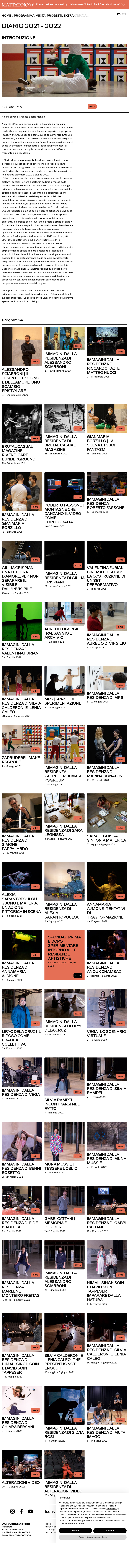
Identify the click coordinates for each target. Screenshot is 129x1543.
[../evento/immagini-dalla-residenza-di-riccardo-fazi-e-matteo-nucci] (107, 341)
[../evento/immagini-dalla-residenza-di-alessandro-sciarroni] (64, 338)
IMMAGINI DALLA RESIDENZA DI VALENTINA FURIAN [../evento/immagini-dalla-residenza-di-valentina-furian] (20, 648)
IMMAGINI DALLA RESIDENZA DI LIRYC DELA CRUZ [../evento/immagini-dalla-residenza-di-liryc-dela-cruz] (63, 1025)
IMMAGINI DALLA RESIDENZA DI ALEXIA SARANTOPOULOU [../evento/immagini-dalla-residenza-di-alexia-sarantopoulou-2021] (62, 910)
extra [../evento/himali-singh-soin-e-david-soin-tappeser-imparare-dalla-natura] (120, 1274)
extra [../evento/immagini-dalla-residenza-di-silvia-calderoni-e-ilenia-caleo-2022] (120, 1337)
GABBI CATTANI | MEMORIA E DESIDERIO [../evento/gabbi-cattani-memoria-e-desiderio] (59, 1222)
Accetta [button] (110, 1530)
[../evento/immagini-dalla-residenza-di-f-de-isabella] (22, 1200)
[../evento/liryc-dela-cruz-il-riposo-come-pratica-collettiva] (22, 1008)
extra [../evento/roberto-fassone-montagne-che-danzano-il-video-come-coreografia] (78, 497)
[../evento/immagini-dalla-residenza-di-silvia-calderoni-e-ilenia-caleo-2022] (107, 1327)
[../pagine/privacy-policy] (53, 1526)
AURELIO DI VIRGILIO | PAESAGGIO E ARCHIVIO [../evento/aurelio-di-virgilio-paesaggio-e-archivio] (63, 633)
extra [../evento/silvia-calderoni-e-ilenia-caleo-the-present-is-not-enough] (78, 1347)
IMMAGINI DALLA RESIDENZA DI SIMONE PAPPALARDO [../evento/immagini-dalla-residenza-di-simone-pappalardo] (18, 842)
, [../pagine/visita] (40, 15)
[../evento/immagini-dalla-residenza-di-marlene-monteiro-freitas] (22, 1259)
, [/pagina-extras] (68, 15)
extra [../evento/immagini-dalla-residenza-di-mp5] (120, 685)
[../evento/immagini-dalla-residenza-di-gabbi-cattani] (107, 1200)
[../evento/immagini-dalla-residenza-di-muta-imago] (107, 1404)
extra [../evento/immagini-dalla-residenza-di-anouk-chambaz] (120, 955)
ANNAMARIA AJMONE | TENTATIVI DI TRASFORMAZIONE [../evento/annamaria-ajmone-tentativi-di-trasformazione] (106, 910)
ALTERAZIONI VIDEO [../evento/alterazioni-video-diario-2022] (21, 1482)
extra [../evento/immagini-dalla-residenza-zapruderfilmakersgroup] (78, 759)
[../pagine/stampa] (53, 1523)
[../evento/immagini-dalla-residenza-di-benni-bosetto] (22, 1140)
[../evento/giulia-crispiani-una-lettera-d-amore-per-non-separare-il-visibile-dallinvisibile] (22, 552)
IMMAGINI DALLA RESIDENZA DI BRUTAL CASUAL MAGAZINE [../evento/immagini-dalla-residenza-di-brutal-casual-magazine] (60, 442)
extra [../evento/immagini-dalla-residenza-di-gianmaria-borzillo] (35, 506)
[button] (123, 4)
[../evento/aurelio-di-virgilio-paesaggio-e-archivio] (64, 613)
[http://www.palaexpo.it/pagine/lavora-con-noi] (53, 1532)
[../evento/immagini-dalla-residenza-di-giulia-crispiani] (64, 555)
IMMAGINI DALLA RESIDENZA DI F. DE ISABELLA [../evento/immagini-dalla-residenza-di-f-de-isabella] (20, 1222)
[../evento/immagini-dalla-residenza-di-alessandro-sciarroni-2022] (64, 1254)
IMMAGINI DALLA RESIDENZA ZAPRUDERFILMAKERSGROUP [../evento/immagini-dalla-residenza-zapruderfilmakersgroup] (63, 773)
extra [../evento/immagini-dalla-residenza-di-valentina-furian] (35, 636)
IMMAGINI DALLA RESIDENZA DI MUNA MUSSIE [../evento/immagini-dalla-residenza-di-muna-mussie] (106, 1158)
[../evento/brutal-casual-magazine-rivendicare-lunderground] (22, 423)
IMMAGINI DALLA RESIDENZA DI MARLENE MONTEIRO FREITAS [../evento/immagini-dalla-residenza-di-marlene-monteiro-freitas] (20, 1289)
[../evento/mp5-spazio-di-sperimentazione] (64, 680)
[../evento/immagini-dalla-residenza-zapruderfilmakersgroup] (64, 744)
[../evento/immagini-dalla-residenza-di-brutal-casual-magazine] (64, 418)
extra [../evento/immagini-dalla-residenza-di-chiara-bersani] (35, 1410)
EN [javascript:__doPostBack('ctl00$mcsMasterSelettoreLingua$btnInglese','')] (124, 14)
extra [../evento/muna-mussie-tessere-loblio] (78, 1156)
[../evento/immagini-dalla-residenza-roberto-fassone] (107, 483)
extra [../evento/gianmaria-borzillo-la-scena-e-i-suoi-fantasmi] (120, 428)
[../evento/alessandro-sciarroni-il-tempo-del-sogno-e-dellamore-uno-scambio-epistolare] (22, 346)
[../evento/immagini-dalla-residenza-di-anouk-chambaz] (107, 944)
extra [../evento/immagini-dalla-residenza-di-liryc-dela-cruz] (78, 1013)
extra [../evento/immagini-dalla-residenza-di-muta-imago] (120, 1420)
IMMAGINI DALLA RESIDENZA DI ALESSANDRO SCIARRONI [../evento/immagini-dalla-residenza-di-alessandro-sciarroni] (60, 360)
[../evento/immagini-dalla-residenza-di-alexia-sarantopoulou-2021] (64, 881)
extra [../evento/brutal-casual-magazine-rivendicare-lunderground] (35, 438)
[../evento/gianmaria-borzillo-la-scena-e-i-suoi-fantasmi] (107, 418)
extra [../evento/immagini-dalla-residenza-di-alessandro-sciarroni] (78, 345)
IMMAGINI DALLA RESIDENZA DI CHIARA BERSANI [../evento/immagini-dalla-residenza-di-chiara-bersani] (18, 1422)
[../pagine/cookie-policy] (53, 1529)
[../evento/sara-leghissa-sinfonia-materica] (107, 812)
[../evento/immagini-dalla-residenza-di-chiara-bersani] (22, 1400)
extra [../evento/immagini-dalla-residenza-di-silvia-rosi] (78, 1420)
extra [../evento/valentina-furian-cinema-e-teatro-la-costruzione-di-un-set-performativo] (120, 559)
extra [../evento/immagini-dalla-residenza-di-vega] (35, 1082)
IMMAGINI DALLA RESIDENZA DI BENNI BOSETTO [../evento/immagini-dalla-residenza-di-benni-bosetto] (21, 1168)
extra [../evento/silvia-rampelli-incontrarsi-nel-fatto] (78, 1091)
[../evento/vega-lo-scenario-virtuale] (107, 1008)
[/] (15, 4)
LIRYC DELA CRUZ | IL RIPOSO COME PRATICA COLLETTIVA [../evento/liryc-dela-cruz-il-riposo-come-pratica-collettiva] (21, 1037)
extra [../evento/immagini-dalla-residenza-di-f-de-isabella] (35, 1210)
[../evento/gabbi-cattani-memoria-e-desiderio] (64, 1200)
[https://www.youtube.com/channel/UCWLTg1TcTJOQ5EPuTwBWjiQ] (30, 1511)
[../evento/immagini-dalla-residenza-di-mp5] (107, 677)
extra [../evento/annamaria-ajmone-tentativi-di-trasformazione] (120, 896)
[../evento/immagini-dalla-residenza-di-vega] (22, 1071)
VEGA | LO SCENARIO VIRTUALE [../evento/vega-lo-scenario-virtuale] (106, 1033)
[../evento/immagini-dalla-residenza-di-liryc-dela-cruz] (64, 1003)
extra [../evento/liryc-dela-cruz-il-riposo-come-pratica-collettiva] (35, 1023)
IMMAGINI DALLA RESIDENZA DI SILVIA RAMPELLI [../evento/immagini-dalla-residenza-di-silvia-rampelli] (106, 1088)
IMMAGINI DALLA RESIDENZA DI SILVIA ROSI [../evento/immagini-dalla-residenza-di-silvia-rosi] (64, 1432)
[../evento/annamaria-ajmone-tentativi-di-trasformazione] (107, 881)
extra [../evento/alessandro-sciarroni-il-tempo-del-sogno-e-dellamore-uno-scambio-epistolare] (35, 361)
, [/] (7, 15)
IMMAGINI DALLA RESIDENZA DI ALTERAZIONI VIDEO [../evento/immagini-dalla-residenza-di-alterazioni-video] (63, 1486)
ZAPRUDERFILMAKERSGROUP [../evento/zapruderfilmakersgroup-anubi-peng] (21, 759)
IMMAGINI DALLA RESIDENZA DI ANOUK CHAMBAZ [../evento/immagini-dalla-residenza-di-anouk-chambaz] (104, 967)
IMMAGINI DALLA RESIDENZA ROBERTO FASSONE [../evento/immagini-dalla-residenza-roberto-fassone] (105, 503)
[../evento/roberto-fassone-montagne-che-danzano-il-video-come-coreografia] (64, 486)
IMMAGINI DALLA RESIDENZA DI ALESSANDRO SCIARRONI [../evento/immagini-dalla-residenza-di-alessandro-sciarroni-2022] (60, 1279)
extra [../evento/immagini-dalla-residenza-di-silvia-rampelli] (120, 1076)
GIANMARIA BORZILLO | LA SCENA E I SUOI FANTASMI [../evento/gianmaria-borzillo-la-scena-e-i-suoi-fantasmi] (101, 442)
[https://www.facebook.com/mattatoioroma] (21, 1511)
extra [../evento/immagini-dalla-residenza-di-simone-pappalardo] (35, 828)
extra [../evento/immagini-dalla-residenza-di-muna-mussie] (120, 1146)
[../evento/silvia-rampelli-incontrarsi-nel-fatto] (64, 1076)
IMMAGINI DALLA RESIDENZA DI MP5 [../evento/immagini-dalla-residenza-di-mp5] (105, 695)
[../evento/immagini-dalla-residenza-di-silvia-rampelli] (107, 1068)
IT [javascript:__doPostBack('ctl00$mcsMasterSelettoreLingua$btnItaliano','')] (118, 14)
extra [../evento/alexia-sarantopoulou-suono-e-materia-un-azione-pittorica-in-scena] (35, 886)
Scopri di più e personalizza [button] (93, 1537)
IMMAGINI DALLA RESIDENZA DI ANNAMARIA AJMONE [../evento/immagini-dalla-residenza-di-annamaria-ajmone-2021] (18, 969)
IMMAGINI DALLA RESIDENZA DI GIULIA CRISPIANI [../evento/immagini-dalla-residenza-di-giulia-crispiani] (64, 577)
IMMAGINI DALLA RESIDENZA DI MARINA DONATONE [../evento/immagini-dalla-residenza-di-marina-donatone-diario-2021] (106, 771)
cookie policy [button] (112, 1508)
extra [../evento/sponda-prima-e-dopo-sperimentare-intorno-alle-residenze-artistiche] (78, 975)
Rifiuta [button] (75, 1530)
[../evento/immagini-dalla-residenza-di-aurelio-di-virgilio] (107, 616)
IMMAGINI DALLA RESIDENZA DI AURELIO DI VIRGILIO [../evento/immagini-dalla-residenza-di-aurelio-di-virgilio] (106, 638)
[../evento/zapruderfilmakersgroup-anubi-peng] (22, 739)
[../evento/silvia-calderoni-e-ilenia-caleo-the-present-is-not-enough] (64, 1332)
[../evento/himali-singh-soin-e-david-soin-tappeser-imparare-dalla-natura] (107, 1259)
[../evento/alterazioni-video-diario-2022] (22, 1464)
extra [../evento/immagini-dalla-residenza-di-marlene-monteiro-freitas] (35, 1274)
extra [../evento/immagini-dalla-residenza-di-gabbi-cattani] (120, 1210)
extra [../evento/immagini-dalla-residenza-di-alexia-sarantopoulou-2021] (78, 896)
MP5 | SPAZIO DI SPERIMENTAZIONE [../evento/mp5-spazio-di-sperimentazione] (62, 700)
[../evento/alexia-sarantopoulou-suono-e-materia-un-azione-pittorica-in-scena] (22, 876)
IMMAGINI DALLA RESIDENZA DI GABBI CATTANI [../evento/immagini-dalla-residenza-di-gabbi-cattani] (106, 1222)
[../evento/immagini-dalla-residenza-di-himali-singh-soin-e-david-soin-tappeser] (22, 1332)
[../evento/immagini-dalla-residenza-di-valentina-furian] (22, 621)
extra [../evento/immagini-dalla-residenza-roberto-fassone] (120, 491)
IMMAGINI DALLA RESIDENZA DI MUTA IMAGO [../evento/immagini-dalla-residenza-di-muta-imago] (106, 1432)
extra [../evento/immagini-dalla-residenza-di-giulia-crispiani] (78, 565)
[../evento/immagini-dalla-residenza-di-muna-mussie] (107, 1136)
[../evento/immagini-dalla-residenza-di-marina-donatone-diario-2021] (107, 744)
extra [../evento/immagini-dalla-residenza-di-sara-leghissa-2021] (78, 818)
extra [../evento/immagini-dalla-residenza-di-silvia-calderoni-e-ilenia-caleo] (35, 691)
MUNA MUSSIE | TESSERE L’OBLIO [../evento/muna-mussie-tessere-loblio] (60, 1166)
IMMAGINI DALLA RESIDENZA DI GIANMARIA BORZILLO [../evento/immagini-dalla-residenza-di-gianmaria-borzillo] (18, 521)
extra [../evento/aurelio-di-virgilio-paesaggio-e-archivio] (78, 621)
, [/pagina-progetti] (53, 15)
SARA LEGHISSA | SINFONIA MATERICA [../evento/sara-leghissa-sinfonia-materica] (106, 837)
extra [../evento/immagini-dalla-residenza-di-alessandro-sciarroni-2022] (78, 1264)
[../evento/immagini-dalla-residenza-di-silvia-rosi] (64, 1404)
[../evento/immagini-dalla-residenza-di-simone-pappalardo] (22, 812)
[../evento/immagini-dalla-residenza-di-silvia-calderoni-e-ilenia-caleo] (22, 680)
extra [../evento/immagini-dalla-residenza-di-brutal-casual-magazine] (78, 428)
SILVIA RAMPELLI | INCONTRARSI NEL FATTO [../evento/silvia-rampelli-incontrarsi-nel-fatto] (61, 1103)
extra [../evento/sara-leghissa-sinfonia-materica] (120, 828)
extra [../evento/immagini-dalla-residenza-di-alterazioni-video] (78, 1474)
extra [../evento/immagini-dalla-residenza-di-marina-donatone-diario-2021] (120, 759)
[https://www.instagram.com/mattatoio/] (12, 1511)
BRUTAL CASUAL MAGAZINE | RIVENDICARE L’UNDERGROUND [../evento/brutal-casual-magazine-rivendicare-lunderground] (18, 452)
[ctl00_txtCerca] (87, 15)
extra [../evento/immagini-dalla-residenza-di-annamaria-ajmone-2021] (35, 955)
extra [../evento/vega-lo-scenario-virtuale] (120, 1023)
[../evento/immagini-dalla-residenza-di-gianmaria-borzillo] (22, 491)
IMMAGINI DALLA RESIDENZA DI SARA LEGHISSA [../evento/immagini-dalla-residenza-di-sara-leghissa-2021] (63, 830)
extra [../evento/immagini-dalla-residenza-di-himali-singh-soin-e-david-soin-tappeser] (35, 1347)
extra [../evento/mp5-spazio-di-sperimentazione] (78, 691)
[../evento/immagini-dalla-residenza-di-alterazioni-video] (64, 1464)
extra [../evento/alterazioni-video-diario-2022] (35, 1474)
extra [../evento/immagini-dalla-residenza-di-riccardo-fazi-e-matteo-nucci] (120, 351)
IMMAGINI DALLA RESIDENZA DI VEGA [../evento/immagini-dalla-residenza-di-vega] (21, 1092)
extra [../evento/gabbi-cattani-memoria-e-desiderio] (78, 1210)
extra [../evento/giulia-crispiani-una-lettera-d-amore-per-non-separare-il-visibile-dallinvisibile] (35, 559)
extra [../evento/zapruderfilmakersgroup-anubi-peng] (35, 749)
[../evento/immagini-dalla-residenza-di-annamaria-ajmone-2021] (22, 944)
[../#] (93, 106)
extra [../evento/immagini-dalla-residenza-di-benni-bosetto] (35, 1156)
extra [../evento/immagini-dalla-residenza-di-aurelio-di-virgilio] (120, 626)
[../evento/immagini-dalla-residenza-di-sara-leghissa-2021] (64, 807)
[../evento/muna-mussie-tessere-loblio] (64, 1140)
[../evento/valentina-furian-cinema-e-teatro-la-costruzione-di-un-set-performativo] (107, 552)
